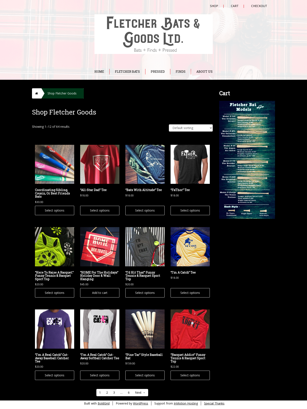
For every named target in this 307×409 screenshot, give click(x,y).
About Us (204, 72)
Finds (180, 72)
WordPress (140, 403)
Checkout (259, 6)
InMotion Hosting (186, 403)
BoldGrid (104, 403)
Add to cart (99, 293)
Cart (235, 6)
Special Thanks (214, 403)
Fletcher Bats (127, 72)
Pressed (158, 72)
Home (99, 72)
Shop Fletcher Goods (62, 93)
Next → (140, 392)
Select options (54, 210)
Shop (214, 6)
